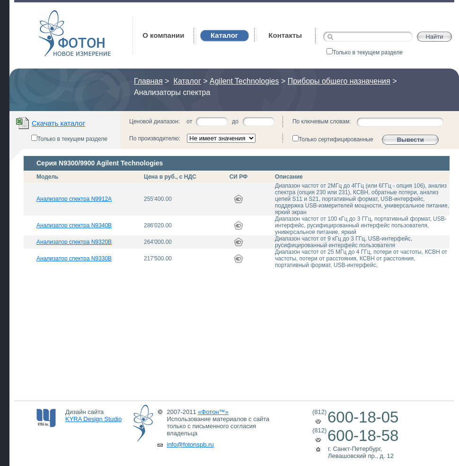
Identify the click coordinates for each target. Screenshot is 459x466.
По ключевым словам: (321, 121)
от (189, 121)
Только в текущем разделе (365, 52)
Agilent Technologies (244, 81)
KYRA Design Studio (93, 419)
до (235, 121)
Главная (148, 81)
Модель (47, 176)
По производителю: (154, 138)
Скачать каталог (58, 123)
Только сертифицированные (332, 139)
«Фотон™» (213, 411)
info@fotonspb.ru (190, 444)
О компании (163, 35)
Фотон (51, 14)
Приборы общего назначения (339, 81)
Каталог (187, 81)
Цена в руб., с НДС (170, 176)
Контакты (285, 35)
